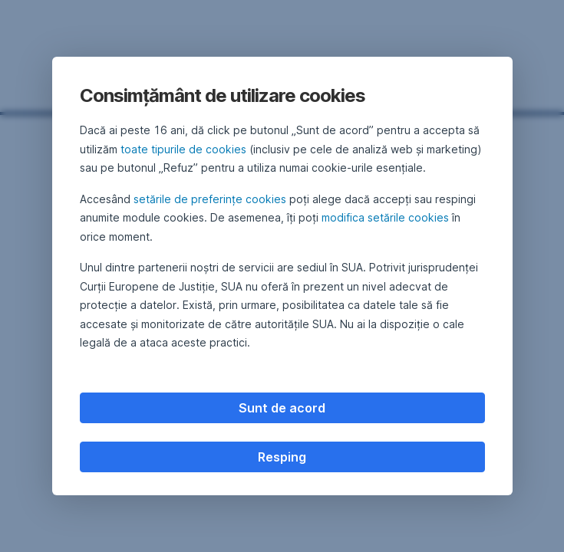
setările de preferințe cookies (210, 198)
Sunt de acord (282, 408)
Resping (282, 457)
